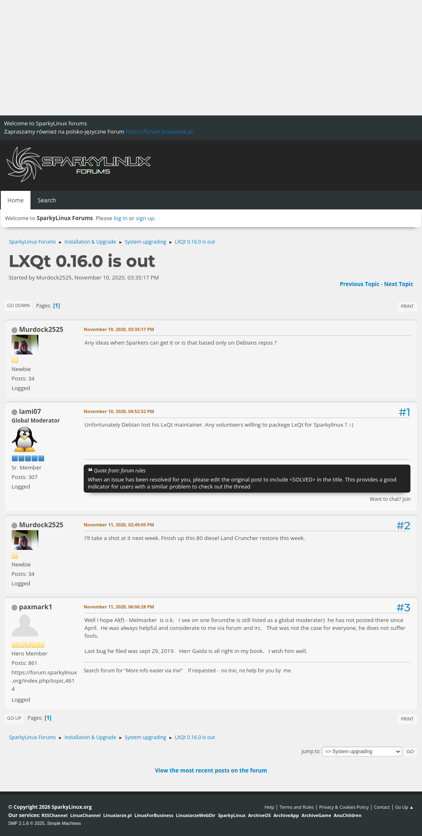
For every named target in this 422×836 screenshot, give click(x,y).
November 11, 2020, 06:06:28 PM (119, 607)
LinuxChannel (85, 815)
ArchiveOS (259, 815)
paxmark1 (35, 606)
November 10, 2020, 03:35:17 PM (119, 329)
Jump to (311, 750)
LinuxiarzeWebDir (196, 815)
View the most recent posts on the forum (211, 770)
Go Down (18, 305)
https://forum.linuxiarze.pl (159, 131)
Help (269, 807)
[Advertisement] (211, 57)
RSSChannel (55, 815)
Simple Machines (64, 823)
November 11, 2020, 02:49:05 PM (119, 524)
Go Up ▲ (404, 807)
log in (121, 218)
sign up (145, 218)
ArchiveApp (286, 815)
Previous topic (359, 284)
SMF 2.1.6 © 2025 (26, 823)
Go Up (14, 718)
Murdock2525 (41, 329)
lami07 (30, 411)
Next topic (398, 284)
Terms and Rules (296, 807)
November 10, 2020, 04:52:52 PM (119, 411)
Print (407, 306)
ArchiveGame (316, 815)
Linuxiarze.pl (117, 815)
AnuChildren (347, 815)
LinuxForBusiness (153, 815)
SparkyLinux (232, 815)
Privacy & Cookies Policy (343, 807)
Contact (382, 807)
